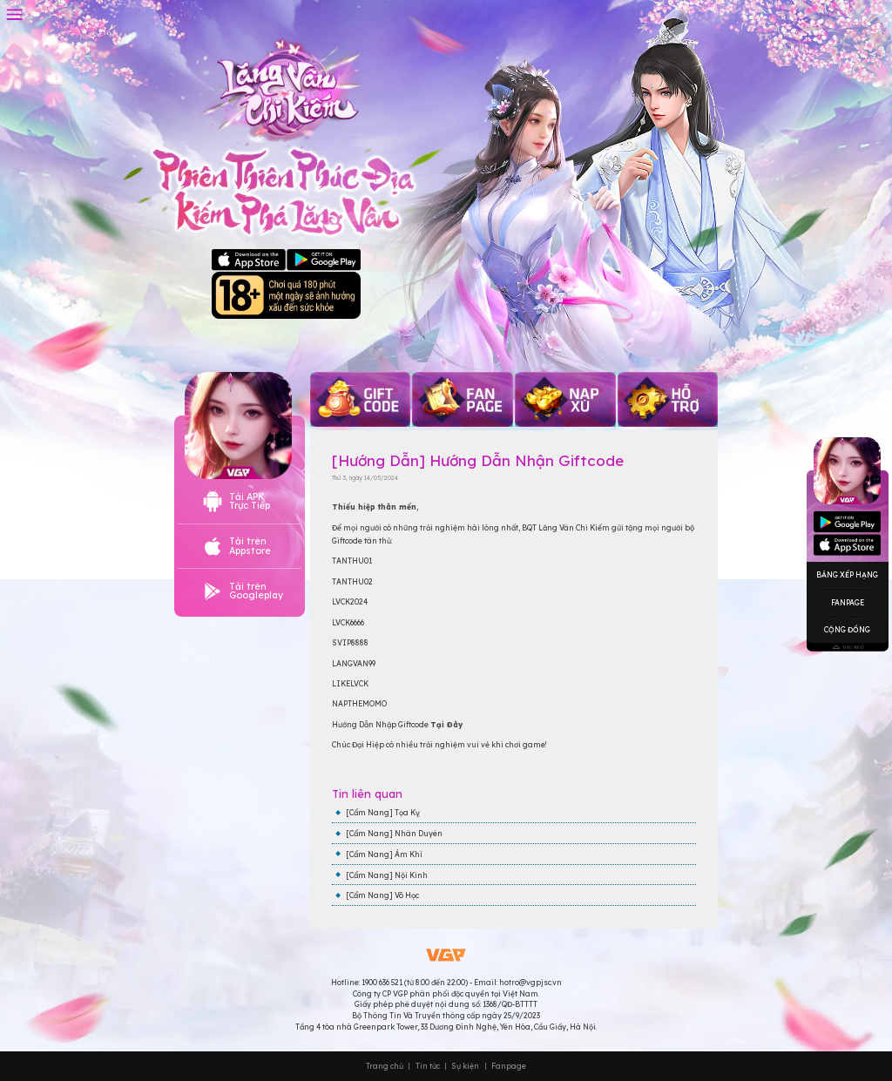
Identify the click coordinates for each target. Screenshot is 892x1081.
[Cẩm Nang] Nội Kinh (387, 875)
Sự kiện (465, 1067)
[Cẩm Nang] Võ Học (382, 895)
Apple (249, 260)
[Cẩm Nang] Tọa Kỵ (383, 812)
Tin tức (428, 1067)
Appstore (847, 522)
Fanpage (847, 601)
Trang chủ (384, 1067)
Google (324, 260)
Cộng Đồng (847, 629)
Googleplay (847, 545)
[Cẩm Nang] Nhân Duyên (394, 833)
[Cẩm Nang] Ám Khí (384, 854)
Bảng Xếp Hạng (847, 574)
